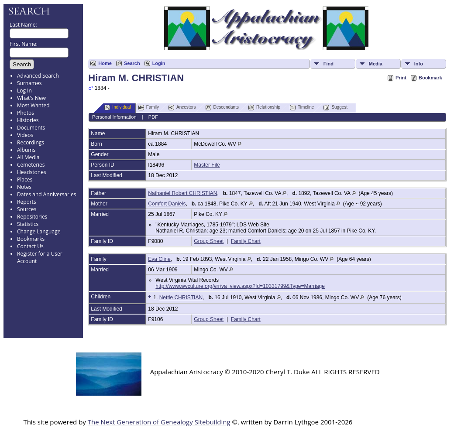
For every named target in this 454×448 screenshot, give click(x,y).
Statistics (27, 224)
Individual (117, 107)
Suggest (335, 107)
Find (328, 63)
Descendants (222, 107)
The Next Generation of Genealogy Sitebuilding (159, 421)
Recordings (30, 142)
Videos (25, 135)
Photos (25, 112)
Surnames (29, 83)
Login (158, 63)
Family (148, 107)
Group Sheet (209, 241)
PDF (153, 117)
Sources (26, 209)
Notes (24, 187)
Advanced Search (38, 75)
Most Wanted (33, 105)
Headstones (31, 172)
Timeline (302, 107)
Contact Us (30, 246)
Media (375, 63)
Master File (207, 165)
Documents (31, 127)
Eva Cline (159, 259)
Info (418, 63)
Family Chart (246, 241)
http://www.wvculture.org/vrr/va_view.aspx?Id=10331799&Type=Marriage (240, 286)
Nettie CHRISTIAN (181, 297)
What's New (31, 98)
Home (105, 63)
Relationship (264, 107)
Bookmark (430, 77)
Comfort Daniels (167, 204)
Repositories (32, 216)
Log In (24, 90)
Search (132, 63)
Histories (27, 120)
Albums (26, 150)
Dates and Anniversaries (46, 194)
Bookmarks (31, 239)
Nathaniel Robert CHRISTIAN (182, 193)
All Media (28, 157)
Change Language (38, 231)
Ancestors (182, 107)
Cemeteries (31, 164)
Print (401, 77)
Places (24, 179)
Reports (26, 201)
